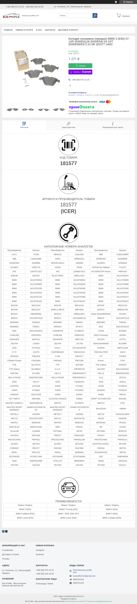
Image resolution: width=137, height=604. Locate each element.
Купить (82, 66)
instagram (40, 550)
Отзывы (5, 559)
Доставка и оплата (68, 30)
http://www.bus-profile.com (82, 571)
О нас (39, 30)
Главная (8, 30)
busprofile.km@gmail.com (84, 576)
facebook (40, 554)
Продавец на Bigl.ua (68, 599)
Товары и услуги (24, 30)
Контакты (50, 30)
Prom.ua (80, 596)
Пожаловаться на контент (76, 601)
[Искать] (95, 15)
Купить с (82, 72)
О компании (7, 550)
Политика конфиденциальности (99, 601)
